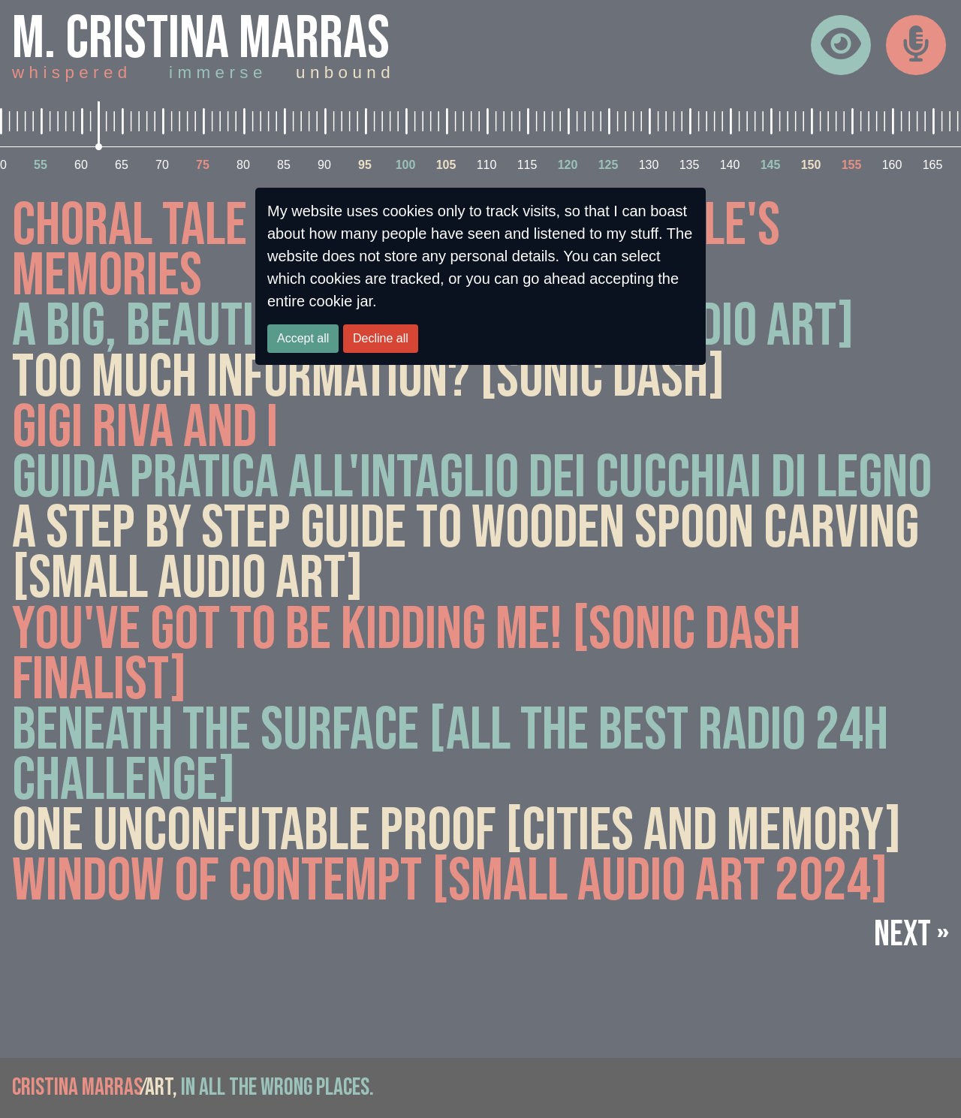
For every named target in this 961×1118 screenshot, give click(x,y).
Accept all (303, 338)
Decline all (380, 338)
